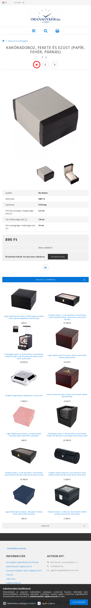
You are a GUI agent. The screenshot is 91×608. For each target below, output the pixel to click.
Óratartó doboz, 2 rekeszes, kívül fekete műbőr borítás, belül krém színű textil (67, 513)
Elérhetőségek (13, 583)
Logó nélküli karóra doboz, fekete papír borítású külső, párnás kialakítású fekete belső (24, 317)
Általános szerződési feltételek (22, 562)
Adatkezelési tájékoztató (19, 566)
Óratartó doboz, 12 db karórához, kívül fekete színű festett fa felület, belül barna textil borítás (23, 473)
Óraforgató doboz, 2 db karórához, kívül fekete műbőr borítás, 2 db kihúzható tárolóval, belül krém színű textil (24, 356)
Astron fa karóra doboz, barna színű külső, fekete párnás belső (67, 395)
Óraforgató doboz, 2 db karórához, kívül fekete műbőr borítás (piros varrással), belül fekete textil (67, 434)
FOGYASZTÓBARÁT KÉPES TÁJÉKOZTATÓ (24, 570)
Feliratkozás (58, 257)
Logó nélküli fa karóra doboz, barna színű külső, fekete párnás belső (67, 356)
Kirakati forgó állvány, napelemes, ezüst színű (24, 395)
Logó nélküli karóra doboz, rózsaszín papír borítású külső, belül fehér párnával (23, 434)
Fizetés (9, 575)
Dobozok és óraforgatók (18, 41)
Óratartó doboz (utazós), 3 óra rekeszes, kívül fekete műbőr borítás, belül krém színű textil (67, 473)
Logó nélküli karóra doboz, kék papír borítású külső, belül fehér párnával (24, 513)
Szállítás (10, 579)
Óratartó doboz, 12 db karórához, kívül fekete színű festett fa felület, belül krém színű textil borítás (67, 317)
